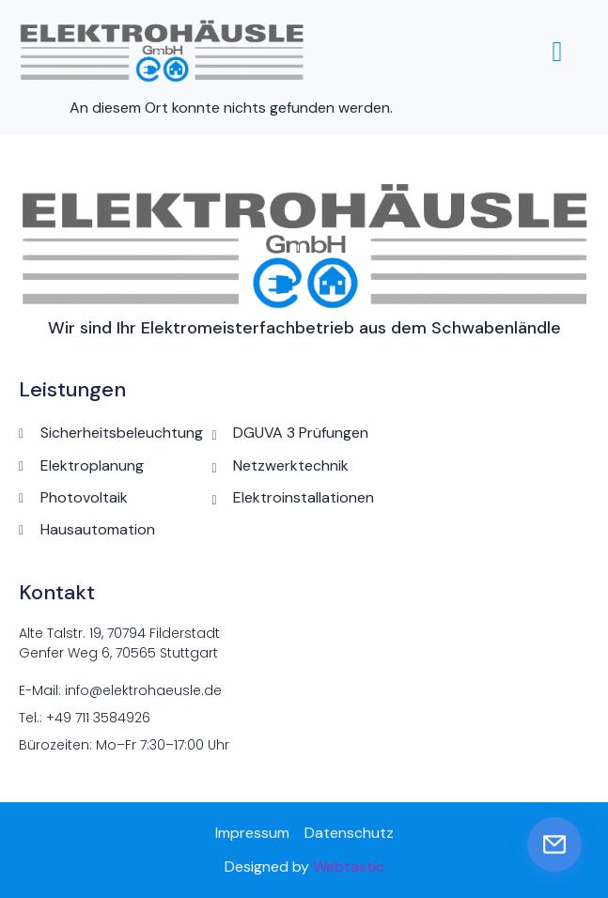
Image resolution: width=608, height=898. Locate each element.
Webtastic (348, 866)
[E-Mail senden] (554, 844)
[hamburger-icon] (557, 51)
